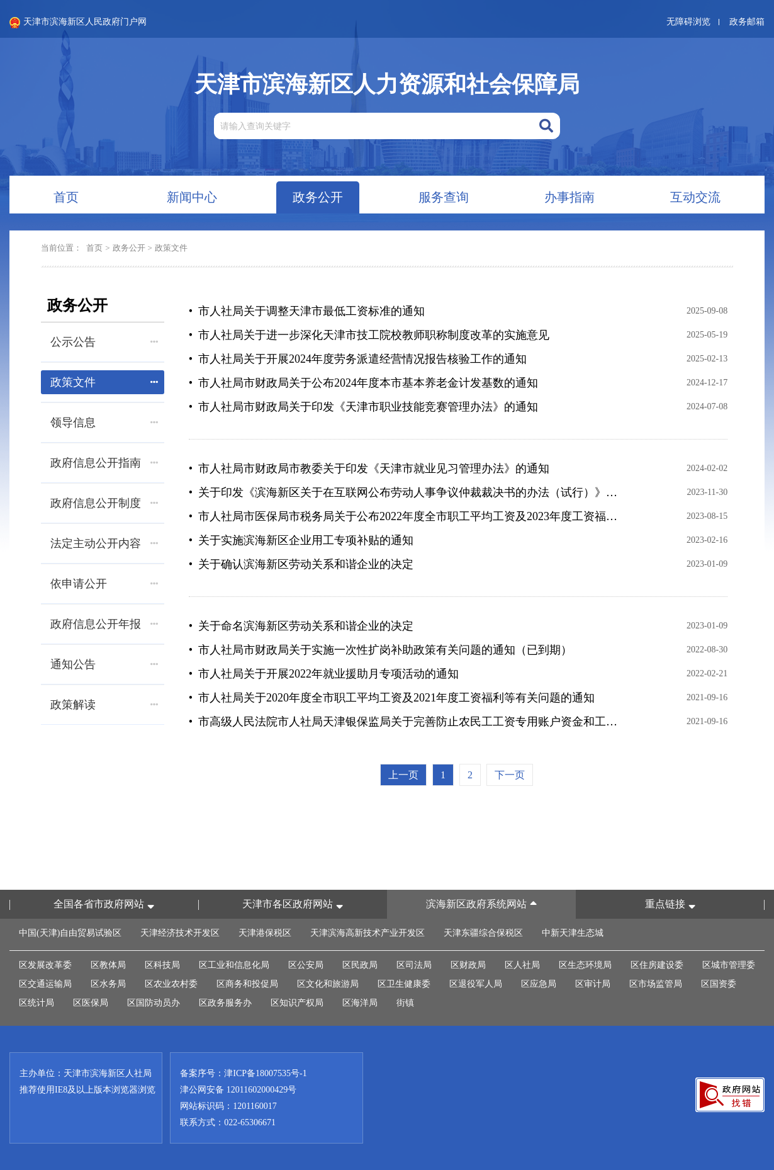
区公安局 (305, 965)
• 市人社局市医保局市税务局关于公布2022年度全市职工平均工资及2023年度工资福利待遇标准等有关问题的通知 (404, 516)
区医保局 (90, 1003)
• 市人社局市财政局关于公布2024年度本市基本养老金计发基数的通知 (363, 383)
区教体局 (108, 965)
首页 (94, 248)
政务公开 (129, 248)
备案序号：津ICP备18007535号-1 (243, 1073)
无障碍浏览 (688, 21)
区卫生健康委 (404, 984)
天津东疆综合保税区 (483, 933)
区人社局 (522, 965)
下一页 (510, 775)
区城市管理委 (728, 965)
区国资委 (718, 984)
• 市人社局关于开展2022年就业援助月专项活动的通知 (324, 673)
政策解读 (104, 704)
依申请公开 (104, 584)
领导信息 (104, 422)
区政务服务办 (225, 1003)
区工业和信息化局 (234, 965)
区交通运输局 (45, 984)
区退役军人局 (475, 984)
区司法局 (414, 965)
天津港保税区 (264, 933)
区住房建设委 (657, 965)
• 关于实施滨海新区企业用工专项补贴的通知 (301, 540)
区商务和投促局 (247, 984)
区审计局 (592, 984)
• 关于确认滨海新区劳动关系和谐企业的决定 (301, 564)
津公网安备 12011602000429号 (238, 1089)
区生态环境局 (585, 965)
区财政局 (468, 965)
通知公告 (104, 664)
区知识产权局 (297, 1003)
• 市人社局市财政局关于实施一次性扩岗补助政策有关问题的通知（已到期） (380, 650)
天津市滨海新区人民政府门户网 (78, 22)
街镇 (405, 1003)
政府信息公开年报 (104, 624)
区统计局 (36, 1003)
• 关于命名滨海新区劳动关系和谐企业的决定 (301, 626)
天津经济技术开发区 (180, 933)
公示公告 (104, 342)
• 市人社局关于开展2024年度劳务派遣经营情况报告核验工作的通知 (358, 359)
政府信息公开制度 (104, 503)
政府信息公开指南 (104, 463)
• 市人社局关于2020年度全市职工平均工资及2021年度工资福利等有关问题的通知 (392, 697)
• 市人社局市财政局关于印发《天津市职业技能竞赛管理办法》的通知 (363, 406)
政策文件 (171, 248)
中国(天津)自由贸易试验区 (70, 933)
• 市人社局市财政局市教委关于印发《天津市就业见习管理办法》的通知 (369, 468)
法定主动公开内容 (104, 543)
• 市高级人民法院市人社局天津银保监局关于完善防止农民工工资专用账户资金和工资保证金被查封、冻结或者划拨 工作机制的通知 (404, 721)
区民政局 (360, 965)
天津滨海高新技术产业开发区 (367, 933)
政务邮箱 (747, 21)
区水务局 (108, 984)
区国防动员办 (153, 1003)
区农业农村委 (171, 984)
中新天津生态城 (572, 933)
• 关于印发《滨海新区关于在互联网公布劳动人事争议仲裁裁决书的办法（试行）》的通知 (404, 492)
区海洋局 (360, 1003)
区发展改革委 (45, 965)
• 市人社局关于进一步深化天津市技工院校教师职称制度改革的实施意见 (369, 335)
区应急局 (538, 984)
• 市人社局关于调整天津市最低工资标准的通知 (307, 311)
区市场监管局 (655, 984)
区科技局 (162, 965)
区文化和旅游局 (328, 984)
